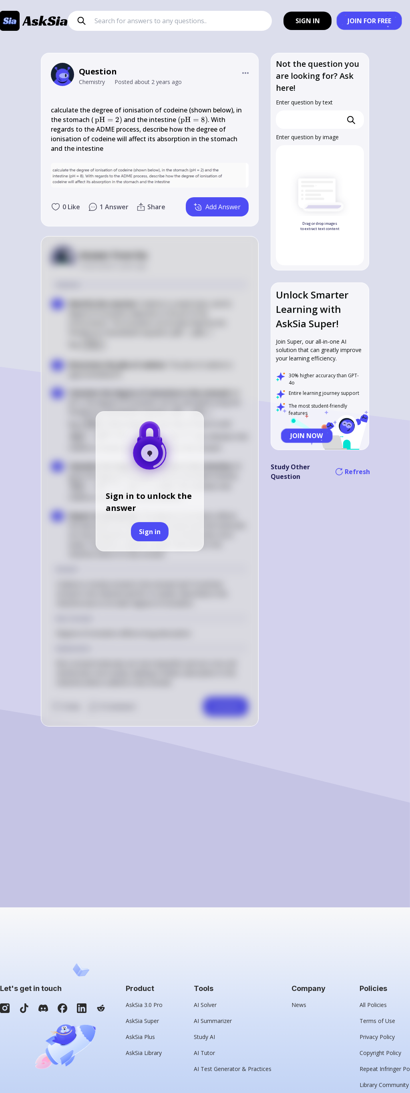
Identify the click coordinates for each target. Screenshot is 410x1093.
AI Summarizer (213, 1021)
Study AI (204, 1037)
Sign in (150, 531)
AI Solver (205, 1005)
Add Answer (217, 206)
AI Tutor (204, 1053)
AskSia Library (144, 1053)
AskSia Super (142, 1021)
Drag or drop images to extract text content (320, 226)
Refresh (353, 471)
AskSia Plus (140, 1037)
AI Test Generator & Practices (232, 1069)
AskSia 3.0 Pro (144, 1005)
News (298, 1005)
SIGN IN (307, 20)
